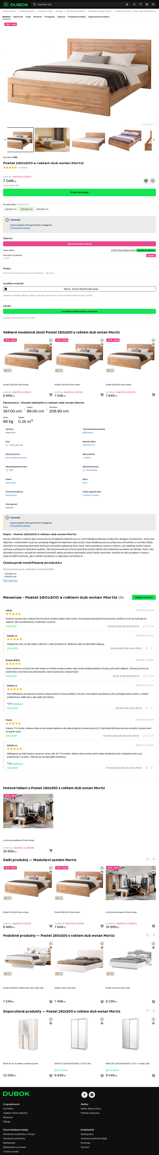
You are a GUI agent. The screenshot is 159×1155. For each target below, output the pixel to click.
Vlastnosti (18, 17)
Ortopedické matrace (20, 215)
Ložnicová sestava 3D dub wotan (18, 828)
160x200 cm (26, 197)
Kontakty (8, 1096)
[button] (5, 133)
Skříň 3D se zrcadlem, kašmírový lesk (20, 1051)
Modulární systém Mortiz (99, 11)
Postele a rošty (45, 11)
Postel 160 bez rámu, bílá (118, 975)
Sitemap (85, 1130)
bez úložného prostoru (16, 445)
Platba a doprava (90, 1100)
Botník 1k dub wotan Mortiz (126, 663)
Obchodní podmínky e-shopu (19, 1121)
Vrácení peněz (11, 1139)
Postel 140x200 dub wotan (16, 372)
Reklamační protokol (14, 1134)
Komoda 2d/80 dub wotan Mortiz (123, 613)
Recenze (37, 17)
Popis (28, 17)
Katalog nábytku (27, 11)
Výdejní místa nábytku (15, 1100)
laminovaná (11, 483)
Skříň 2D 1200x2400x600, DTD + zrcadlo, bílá (127, 1051)
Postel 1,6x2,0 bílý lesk (65, 975)
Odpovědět (11, 613)
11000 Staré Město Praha (123, 238)
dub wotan (11, 470)
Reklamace (9, 1130)
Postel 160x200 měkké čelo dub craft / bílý (23, 975)
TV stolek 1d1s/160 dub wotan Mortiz (121, 723)
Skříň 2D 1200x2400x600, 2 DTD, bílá (73, 1051)
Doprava (61, 17)
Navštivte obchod (146, 238)
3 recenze (23, 155)
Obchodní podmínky (14, 1126)
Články (6, 1109)
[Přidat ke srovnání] (146, 168)
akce (85, 470)
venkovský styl (16, 432)
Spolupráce (87, 1121)
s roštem (87, 445)
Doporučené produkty (98, 17)
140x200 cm (11, 197)
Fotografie (49, 17)
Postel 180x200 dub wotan (118, 372)
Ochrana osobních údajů (94, 1126)
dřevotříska (91, 457)
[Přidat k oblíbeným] (153, 168)
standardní (88, 420)
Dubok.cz (18, 691)
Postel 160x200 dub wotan (67, 372)
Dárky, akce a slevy (91, 1096)
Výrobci (85, 1134)
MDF (11, 457)
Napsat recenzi (144, 584)
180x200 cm (42, 197)
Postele (59, 11)
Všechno (6, 17)
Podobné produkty (77, 17)
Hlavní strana (9, 11)
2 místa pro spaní (91, 483)
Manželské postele (76, 11)
